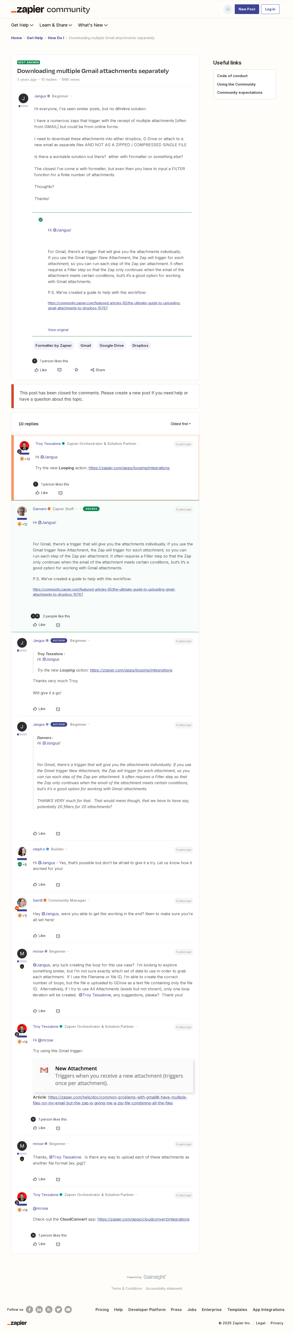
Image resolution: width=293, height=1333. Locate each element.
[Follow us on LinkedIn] (39, 1309)
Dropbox (140, 345)
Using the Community (236, 84)
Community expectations (240, 92)
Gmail (86, 345)
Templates (237, 1309)
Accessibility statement (164, 1288)
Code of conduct (232, 75)
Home (16, 38)
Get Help (23, 25)
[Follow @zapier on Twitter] (58, 1309)
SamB (38, 900)
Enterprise (212, 1309)
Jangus (40, 96)
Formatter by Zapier (54, 345)
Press (176, 1309)
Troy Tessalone (48, 443)
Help (118, 1309)
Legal (260, 1323)
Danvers (40, 509)
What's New (93, 25)
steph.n (39, 849)
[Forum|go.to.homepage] (51, 9)
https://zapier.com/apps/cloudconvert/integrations (143, 1219)
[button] (247, 9)
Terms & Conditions (126, 1288)
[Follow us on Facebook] (29, 1309)
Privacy (277, 1323)
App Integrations (269, 1309)
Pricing (102, 1309)
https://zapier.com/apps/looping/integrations (129, 467)
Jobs (192, 1309)
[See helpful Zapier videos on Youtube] (68, 1309)
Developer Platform (147, 1309)
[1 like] (50, 360)
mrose (38, 951)
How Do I (56, 38)
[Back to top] (283, 1281)
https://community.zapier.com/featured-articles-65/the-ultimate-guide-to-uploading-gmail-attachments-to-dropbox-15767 (114, 305)
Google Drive (112, 345)
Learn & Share (56, 25)
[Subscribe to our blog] (48, 1309)
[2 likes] (50, 616)
